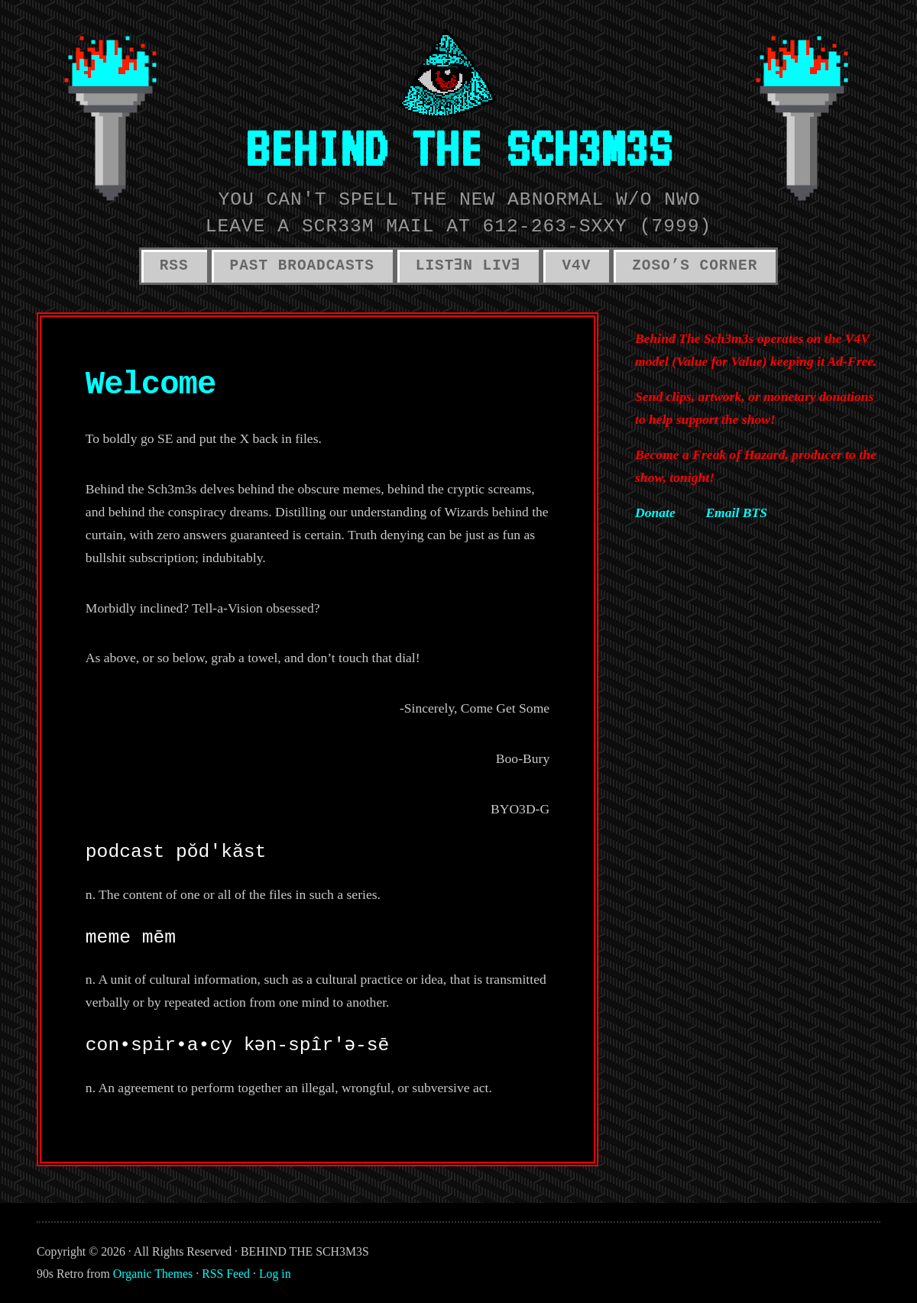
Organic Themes (153, 1273)
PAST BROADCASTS (302, 265)
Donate (655, 512)
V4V (576, 265)
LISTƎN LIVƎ (468, 265)
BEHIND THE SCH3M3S (458, 147)
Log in (275, 1273)
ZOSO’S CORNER (694, 265)
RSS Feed (226, 1273)
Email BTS (736, 512)
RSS (174, 265)
